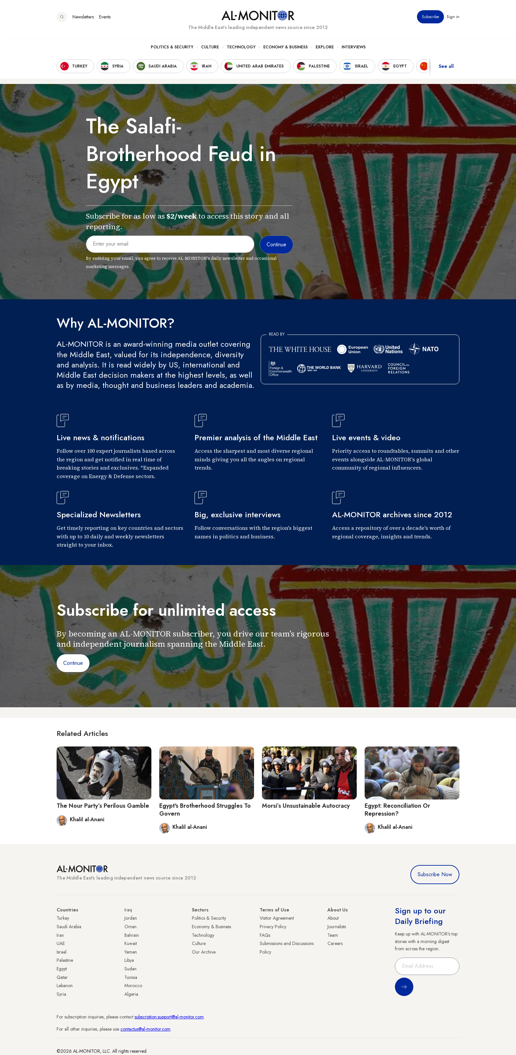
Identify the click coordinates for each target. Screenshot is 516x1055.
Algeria (131, 994)
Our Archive (204, 952)
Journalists (336, 926)
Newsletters (83, 19)
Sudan (130, 968)
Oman (130, 926)
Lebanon (65, 985)
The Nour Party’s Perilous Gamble (103, 805)
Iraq (128, 909)
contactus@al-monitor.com (145, 1029)
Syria (61, 994)
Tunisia (130, 977)
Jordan (130, 918)
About (333, 918)
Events (105, 19)
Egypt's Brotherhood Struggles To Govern (205, 809)
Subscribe (430, 19)
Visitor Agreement (277, 918)
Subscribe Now (435, 874)
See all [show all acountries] (446, 69)
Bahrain (131, 935)
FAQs (265, 935)
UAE (61, 943)
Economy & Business (285, 50)
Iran (60, 935)
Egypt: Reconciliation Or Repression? (397, 809)
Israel (61, 952)
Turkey (63, 918)
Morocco (133, 985)
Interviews (354, 50)
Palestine (65, 960)
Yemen (130, 952)
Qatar (62, 977)
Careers (335, 943)
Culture (210, 50)
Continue (73, 663)
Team (332, 935)
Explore (325, 50)
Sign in (453, 19)
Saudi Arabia (69, 926)
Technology (241, 50)
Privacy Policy (273, 926)
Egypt (62, 968)
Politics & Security (172, 50)
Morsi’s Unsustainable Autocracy (306, 805)
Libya (129, 960)
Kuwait (130, 943)
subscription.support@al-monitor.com (169, 1017)
